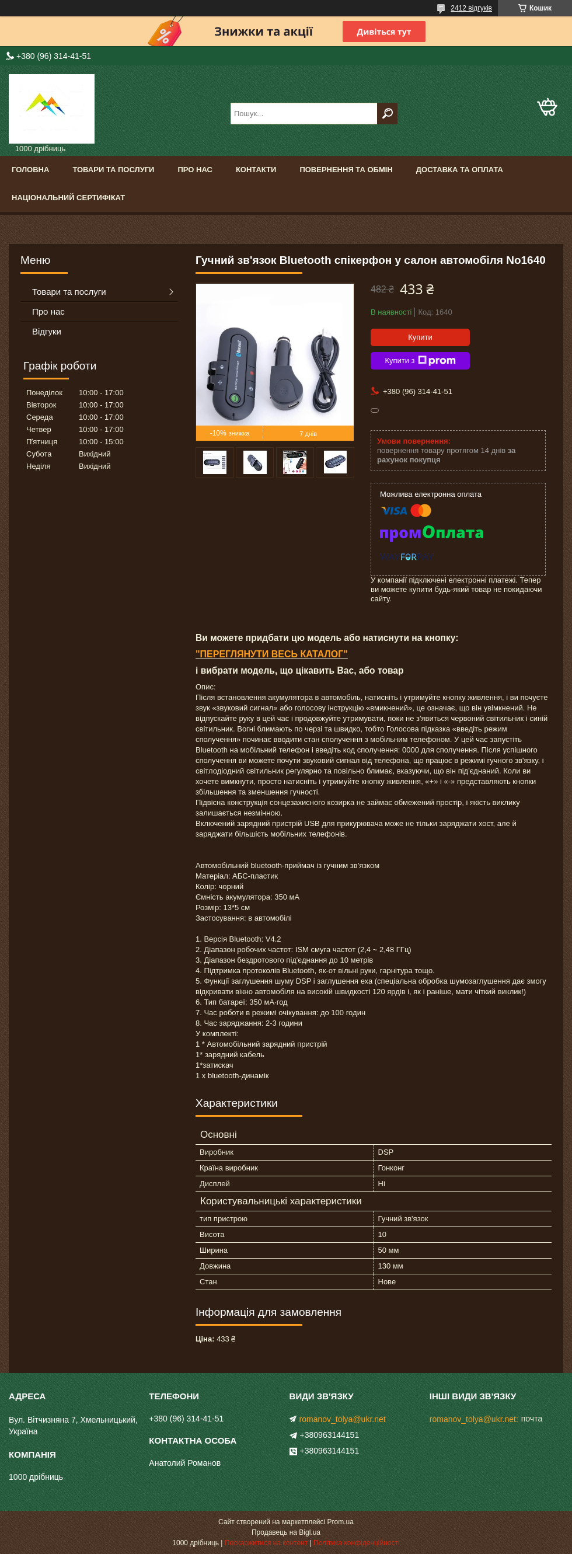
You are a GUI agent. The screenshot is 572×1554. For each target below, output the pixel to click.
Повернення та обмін (345, 169)
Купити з (420, 361)
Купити (420, 337)
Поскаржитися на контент (266, 1543)
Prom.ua (340, 1522)
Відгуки (46, 331)
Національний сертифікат (68, 197)
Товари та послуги (113, 169)
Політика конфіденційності (356, 1543)
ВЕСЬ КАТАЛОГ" (308, 654)
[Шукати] (387, 113)
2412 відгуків (471, 8)
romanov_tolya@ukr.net (342, 1419)
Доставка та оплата (459, 169)
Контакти (256, 169)
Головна (30, 169)
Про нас (194, 169)
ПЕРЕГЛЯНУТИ (234, 654)
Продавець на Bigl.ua (286, 1532)
